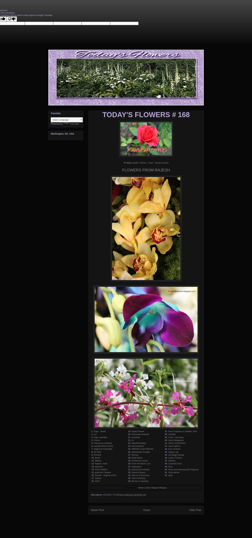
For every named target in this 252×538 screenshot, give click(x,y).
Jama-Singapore (176, 440)
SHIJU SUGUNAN (176, 443)
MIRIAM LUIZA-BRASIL (143, 449)
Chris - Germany (176, 437)
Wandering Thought (141, 452)
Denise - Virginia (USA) (106, 475)
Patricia (171, 460)
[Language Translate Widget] (67, 119)
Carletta (172, 434)
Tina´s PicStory (138, 478)
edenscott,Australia (140, 469)
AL (132, 440)
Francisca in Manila (103, 443)
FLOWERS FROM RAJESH (146, 170)
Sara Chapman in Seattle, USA (182, 431)
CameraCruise (175, 463)
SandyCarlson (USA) (103, 446)
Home (146, 510)
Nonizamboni (138, 446)
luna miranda (174, 449)
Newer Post (97, 510)
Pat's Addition (101, 469)
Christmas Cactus (140, 460)
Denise (143, 163)
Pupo (150, 163)
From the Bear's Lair (141, 463)
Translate (71, 123)
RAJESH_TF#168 (111, 495)
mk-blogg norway (176, 455)
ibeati (97, 458)
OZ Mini (97, 452)
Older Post (195, 510)
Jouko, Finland (175, 458)
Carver (97, 440)
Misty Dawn (137, 458)
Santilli (135, 163)
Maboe (98, 460)
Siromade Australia (140, 434)
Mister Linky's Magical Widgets (152, 488)
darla (170, 475)
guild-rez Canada (103, 472)
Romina (97, 455)
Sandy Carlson (162, 163)
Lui (95, 434)
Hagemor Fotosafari (103, 449)
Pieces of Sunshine (140, 475)
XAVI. (97, 481)
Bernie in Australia (140, 481)
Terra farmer (174, 472)
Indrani (98, 478)
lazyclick (99, 466)
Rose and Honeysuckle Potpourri (183, 469)
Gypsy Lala (173, 452)
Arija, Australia (100, 437)
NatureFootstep (139, 443)
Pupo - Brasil (100, 431)
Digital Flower (138, 431)
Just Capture (174, 446)
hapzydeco (137, 466)
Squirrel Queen (139, 472)
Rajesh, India (101, 463)
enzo (170, 466)
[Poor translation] (12, 19)
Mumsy (135, 455)
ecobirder (136, 437)
